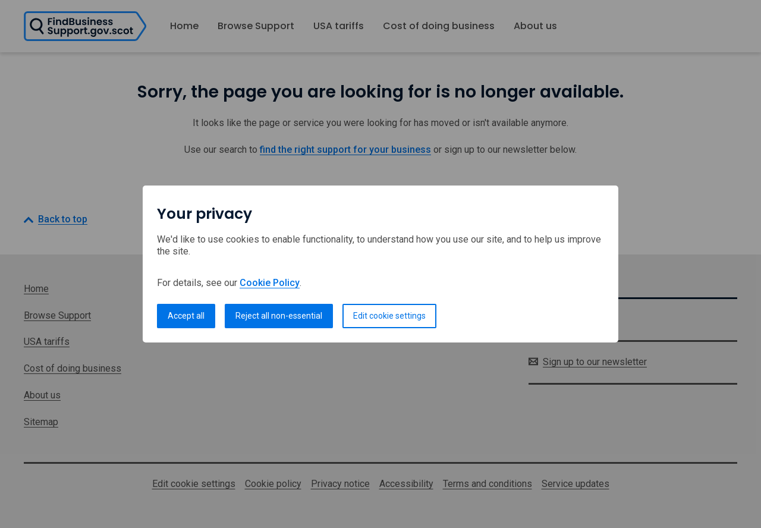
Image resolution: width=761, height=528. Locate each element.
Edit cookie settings (389, 315)
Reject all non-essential (278, 315)
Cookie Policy (270, 282)
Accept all (186, 315)
